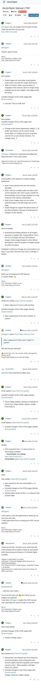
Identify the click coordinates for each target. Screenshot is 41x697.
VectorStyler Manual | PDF (24, 334)
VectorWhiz (9, 150)
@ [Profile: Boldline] (5, 373)
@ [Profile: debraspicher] (6, 587)
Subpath (8, 44)
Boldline (8, 330)
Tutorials (22, 11)
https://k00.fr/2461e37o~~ (14, 456)
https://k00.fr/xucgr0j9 (9, 32)
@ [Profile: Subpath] (5, 27)
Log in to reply (33, 15)
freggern (8, 23)
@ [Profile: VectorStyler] (6, 99)
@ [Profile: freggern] (5, 47)
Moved (14, 11)
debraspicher (9, 543)
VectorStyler (12, 2)
